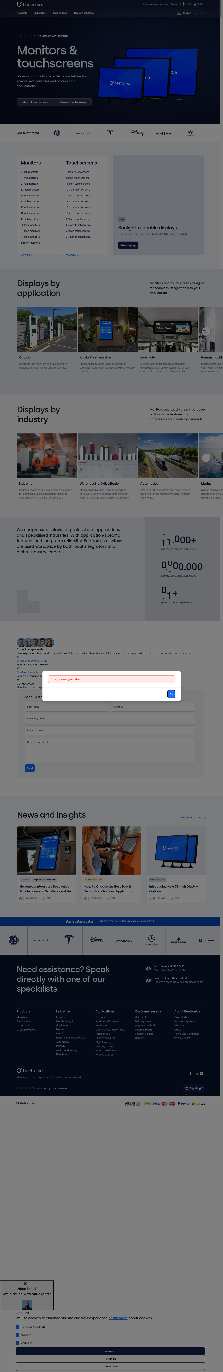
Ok (171, 694)
